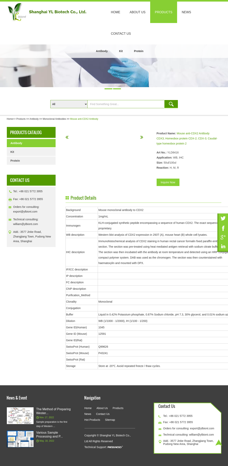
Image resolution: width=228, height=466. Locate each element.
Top (218, 442)
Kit (121, 51)
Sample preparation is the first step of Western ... (51, 424)
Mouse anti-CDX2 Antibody (84, 119)
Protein (138, 51)
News (186, 12)
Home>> (11, 119)
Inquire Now (168, 182)
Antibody (102, 51)
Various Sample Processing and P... (49, 434)
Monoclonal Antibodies (54, 119)
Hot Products (92, 419)
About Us (138, 12)
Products (163, 12)
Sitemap (110, 419)
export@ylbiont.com (25, 211)
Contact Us (121, 33)
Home (115, 12)
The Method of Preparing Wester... (53, 411)
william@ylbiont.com (25, 224)
